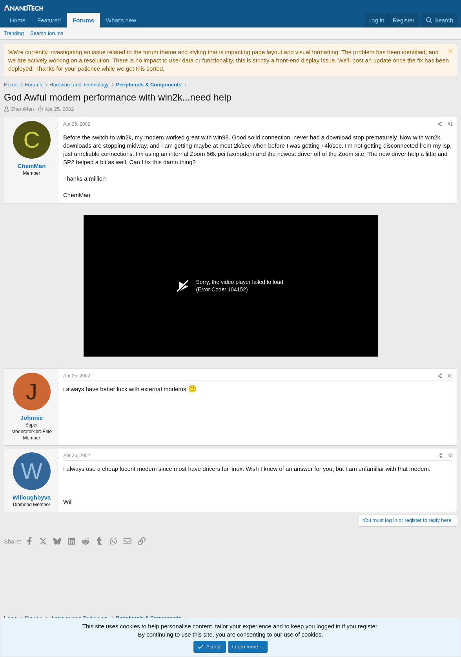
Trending (14, 33)
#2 (450, 376)
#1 (450, 124)
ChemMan (22, 109)
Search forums (47, 33)
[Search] (439, 20)
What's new (121, 20)
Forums (83, 20)
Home (18, 20)
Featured (49, 20)
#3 (450, 455)
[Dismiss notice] (449, 52)
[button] (142, 20)
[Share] (440, 124)
